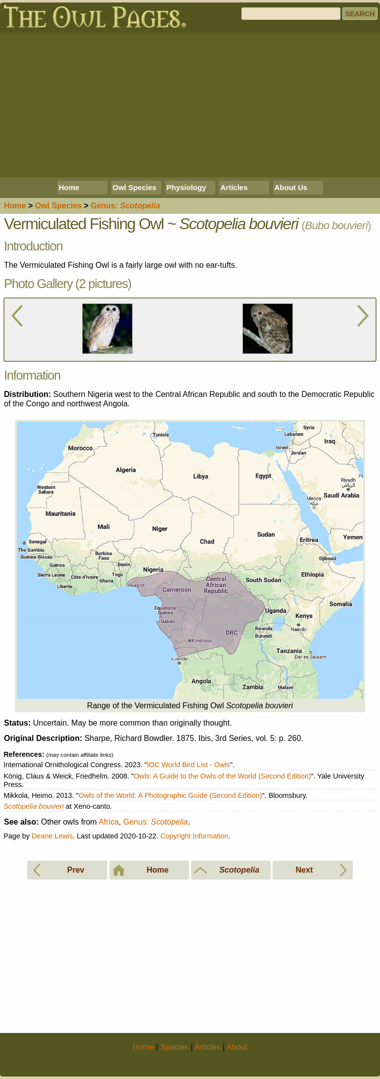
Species (58, 205)
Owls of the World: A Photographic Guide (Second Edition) (170, 795)
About (237, 1047)
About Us (291, 187)
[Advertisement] (190, 105)
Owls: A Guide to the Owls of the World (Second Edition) (222, 776)
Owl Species (134, 187)
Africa (108, 822)
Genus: (155, 822)
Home (69, 187)
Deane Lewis (52, 836)
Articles (234, 187)
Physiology (186, 187)
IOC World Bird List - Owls (188, 765)
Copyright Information (194, 836)
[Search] (290, 13)
